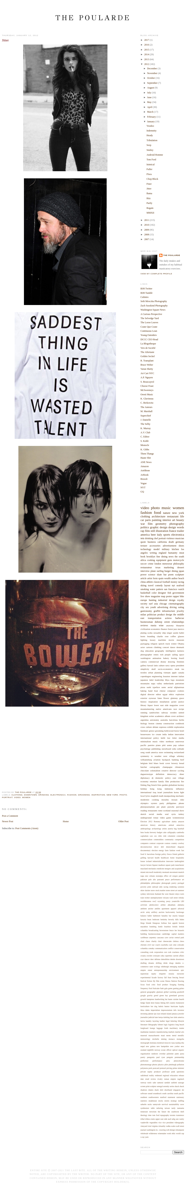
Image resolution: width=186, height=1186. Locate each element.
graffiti (157, 611)
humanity (172, 552)
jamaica (175, 1014)
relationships (178, 622)
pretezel (163, 1068)
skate (159, 574)
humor (167, 1006)
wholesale (144, 1133)
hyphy (181, 1006)
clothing (17, 795)
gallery (143, 665)
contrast (152, 843)
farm (166, 850)
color (154, 592)
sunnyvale (157, 1104)
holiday (143, 789)
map (163, 596)
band (150, 691)
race (175, 709)
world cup (180, 1133)
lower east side (161, 705)
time (149, 1115)
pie (158, 807)
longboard (144, 1028)
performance (157, 1061)
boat (156, 691)
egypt (164, 694)
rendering (173, 887)
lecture (149, 865)
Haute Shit (145, 457)
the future (162, 1112)
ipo (155, 1014)
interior (166, 520)
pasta (182, 1054)
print (149, 887)
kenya (160, 1017)
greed (156, 995)
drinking (43, 795)
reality (151, 1075)
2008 (147, 234)
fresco (169, 854)
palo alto (152, 879)
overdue (162, 1054)
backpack (166, 759)
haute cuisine (173, 999)
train (142, 898)
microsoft (149, 872)
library (143, 705)
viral (149, 1126)
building (143, 934)
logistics (171, 1024)
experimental (145, 977)
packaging (144, 643)
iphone (151, 1014)
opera (172, 665)
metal (174, 1035)
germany (180, 542)
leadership (159, 680)
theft (182, 1112)
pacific (143, 745)
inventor (180, 1010)
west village (169, 756)
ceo (155, 836)
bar (165, 574)
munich (181, 872)
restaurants (152, 810)
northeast (170, 741)
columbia (144, 948)
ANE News (146, 462)
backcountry (170, 912)
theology (143, 1115)
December (152, 68)
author (174, 578)
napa (142, 876)
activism (143, 905)
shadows (143, 1090)
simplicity (144, 669)
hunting (152, 600)
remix (156, 654)
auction (161, 912)
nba (182, 1043)
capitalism (144, 836)
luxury (153, 640)
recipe (181, 709)
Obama (181, 643)
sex (147, 607)
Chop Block (152, 179)
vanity (181, 1119)
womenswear (178, 817)
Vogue (143, 483)
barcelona (173, 720)
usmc (163, 687)
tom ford (155, 1115)
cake (164, 832)
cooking (151, 560)
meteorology (145, 1039)
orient (167, 622)
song (142, 752)
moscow (167, 1043)
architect (180, 716)
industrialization (159, 861)
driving (173, 607)
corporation (158, 952)
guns (169, 560)
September (152, 83)
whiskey (180, 756)
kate (156, 1017)
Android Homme (155, 154)
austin (175, 633)
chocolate (144, 770)
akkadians (172, 905)
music (166, 508)
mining (164, 1039)
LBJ (182, 901)
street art (174, 890)
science (151, 574)
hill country (170, 1003)
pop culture (178, 745)
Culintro (144, 297)
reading (143, 810)
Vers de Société (147, 348)
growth (143, 999)
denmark (180, 647)
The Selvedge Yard (149, 318)
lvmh (166, 1028)
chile (160, 836)
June (149, 97)
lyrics (147, 796)
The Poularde (93, 17)
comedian (180, 836)
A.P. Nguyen (146, 377)
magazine (155, 596)
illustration (162, 530)
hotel (182, 731)
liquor (150, 705)
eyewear (152, 698)
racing (181, 582)
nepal (142, 1046)
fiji (154, 981)
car (142, 520)
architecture (158, 516)
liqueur (155, 865)
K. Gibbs (144, 449)
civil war (151, 945)
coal (170, 945)
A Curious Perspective (151, 314)
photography (176, 523)
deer (152, 959)
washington (145, 658)
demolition (165, 959)
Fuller (149, 169)
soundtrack (157, 1093)
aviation (157, 759)
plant (163, 807)
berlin (181, 720)
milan (143, 614)
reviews (144, 625)
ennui (150, 970)
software (143, 1093)
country (174, 843)
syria (173, 814)
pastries (151, 745)
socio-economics (165, 669)
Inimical (151, 164)
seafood (180, 585)
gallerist (181, 854)
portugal (180, 883)
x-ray (142, 1137)
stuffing (181, 1101)
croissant (156, 956)
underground (146, 817)
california (162, 542)
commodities (158, 839)
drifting (158, 963)
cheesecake (167, 941)
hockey (181, 785)
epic (182, 970)
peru (168, 1061)
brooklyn (150, 556)
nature (166, 512)
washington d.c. (152, 1130)
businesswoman (154, 934)
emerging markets (177, 967)
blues (156, 763)
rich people (165, 654)
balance (143, 916)
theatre (172, 894)
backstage (180, 912)
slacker (147, 890)
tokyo (177, 894)
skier (142, 890)
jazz (175, 629)
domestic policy (163, 778)
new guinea (150, 1046)
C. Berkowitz (146, 402)
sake (154, 1082)
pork (150, 1068)
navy (167, 665)
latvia (142, 1021)
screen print (145, 1086)
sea (142, 538)
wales (173, 1126)
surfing (160, 571)
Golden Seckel (147, 356)
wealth (167, 578)
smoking (144, 589)
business (152, 542)
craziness (175, 952)
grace (181, 698)
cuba (162, 956)
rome (160, 810)
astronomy (154, 720)
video (17, 797)
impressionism (166, 1010)
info (175, 1010)
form (155, 578)
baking (143, 691)
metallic (181, 1035)
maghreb (154, 796)
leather (162, 1021)
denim (172, 959)
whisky (181, 898)
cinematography (176, 603)
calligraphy (171, 832)
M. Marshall (146, 411)
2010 (147, 224)
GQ (142, 491)
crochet (149, 956)
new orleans (150, 876)
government (178, 592)
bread (181, 763)
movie (171, 640)
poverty (143, 887)
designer (162, 592)
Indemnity (152, 130)
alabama (180, 905)
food (157, 512)
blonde (148, 923)
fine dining (161, 556)
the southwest (173, 1112)
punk (173, 1072)
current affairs (178, 956)
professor (166, 1072)
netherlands (169, 683)
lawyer (143, 865)
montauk (165, 872)
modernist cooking (149, 799)
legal (168, 1021)
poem (171, 574)
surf (151, 603)
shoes (181, 545)
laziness (180, 651)
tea (182, 669)
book (142, 556)
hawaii (150, 665)
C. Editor (144, 436)
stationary (180, 1097)
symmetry (144, 756)
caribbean (144, 937)
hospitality (180, 858)
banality (164, 916)
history (143, 701)
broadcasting (153, 930)
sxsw (182, 1104)
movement (174, 872)
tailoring (159, 1108)
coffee (173, 636)
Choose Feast (147, 386)
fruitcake (156, 988)
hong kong (156, 789)
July (149, 92)
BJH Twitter (146, 288)
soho (174, 749)
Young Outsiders (148, 335)
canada (181, 672)
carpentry (152, 937)
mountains (145, 683)
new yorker (175, 1046)
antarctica (180, 825)
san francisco (170, 589)
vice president (168, 1122)
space (181, 654)
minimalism (145, 741)
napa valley (156, 683)
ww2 (154, 901)
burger (167, 571)
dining (175, 571)
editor (158, 694)
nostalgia (159, 876)
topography (164, 1115)
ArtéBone (145, 470)
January (151, 121)
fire (182, 781)
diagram (181, 847)
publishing (155, 749)
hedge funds (145, 1003)
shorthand (168, 1090)
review (153, 1079)
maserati (143, 1035)
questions (180, 1072)
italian (181, 676)
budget (159, 832)
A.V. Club (145, 432)
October (151, 78)
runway (143, 1082)
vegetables (153, 1122)
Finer (149, 183)
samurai (160, 1082)
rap (142, 530)
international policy (149, 738)
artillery (154, 912)
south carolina (167, 1093)
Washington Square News (152, 309)
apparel (173, 909)
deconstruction (146, 847)
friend (175, 854)
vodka (168, 1126)
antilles (157, 909)
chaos (148, 941)
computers (144, 843)
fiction (149, 981)
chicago (163, 603)
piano (158, 745)
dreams (151, 963)
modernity (158, 872)
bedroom (156, 919)
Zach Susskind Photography (154, 305)
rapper (176, 596)
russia (153, 625)
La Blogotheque (148, 343)
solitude (180, 749)
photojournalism (147, 807)
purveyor (180, 807)
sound (150, 1093)
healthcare (165, 858)
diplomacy (145, 778)
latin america (179, 1017)
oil (170, 876)
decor (156, 847)
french (154, 785)
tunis (153, 1119)
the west (165, 894)
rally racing (163, 887)
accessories (155, 545)
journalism (168, 792)
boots (142, 636)
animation (157, 658)
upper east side (161, 1119)
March (150, 111)
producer (157, 1072)
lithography (152, 1024)
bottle (160, 927)
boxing (174, 658)
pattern (159, 589)
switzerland (179, 752)
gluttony (174, 698)
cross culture (146, 727)
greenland (173, 995)
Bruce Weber (146, 364)
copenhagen (145, 676)
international (146, 792)
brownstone (164, 930)
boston (151, 723)
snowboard (166, 749)
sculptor (153, 1086)
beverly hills (173, 919)
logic (166, 1024)
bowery (174, 763)
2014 (147, 54)
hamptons (150, 999)
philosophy (178, 563)
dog (142, 651)
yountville (176, 901)
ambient (143, 909)
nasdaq (178, 1043)
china (143, 582)
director (151, 694)
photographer (146, 654)
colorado (180, 945)
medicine (160, 869)
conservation (179, 948)
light (182, 792)
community (169, 839)
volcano (166, 898)
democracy (172, 774)
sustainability (174, 1104)
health (157, 858)
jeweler (181, 1014)
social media (155, 814)
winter (174, 643)
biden (182, 919)
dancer (147, 959)
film (150, 523)
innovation (179, 734)
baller (149, 916)
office (166, 876)
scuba (149, 633)
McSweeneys (146, 390)
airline (163, 905)
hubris (160, 1006)
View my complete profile (156, 274)
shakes (150, 1090)
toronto (172, 1115)
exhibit (170, 727)
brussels (181, 930)
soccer (143, 563)
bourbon (167, 927)
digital (143, 694)
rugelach (180, 1079)
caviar (171, 937)
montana (153, 1043)
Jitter (149, 188)
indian (170, 734)
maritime (162, 640)
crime (150, 563)
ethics (171, 694)
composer (171, 691)
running (143, 712)
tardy (174, 1108)
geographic (151, 992)
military (166, 549)
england (162, 552)
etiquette (162, 974)
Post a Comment (10, 815)
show (181, 810)
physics (161, 1064)
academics (159, 716)
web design (170, 1130)
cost (165, 952)
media (181, 738)
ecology (157, 967)
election (155, 850)
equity (153, 974)
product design (164, 614)
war (142, 523)
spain (160, 578)
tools (182, 894)
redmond (158, 1075)
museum (180, 640)
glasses (181, 636)
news (171, 556)
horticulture (145, 1006)
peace (167, 879)
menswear (167, 563)
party (162, 803)
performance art (177, 879)
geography (159, 651)
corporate (160, 843)
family (161, 781)
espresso (162, 727)
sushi (149, 687)
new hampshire (163, 1046)
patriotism (179, 683)
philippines (171, 803)
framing (181, 985)
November (152, 73)
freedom (180, 661)
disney (163, 661)
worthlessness (145, 901)
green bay (163, 995)
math (161, 796)
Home (66, 821)
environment (174, 970)
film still (150, 530)
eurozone (180, 974)
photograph (165, 883)
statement (171, 1097)
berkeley (163, 919)
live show (145, 596)
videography (179, 1122)
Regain (150, 208)
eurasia (171, 974)
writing (153, 552)
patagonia (151, 1057)
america (145, 534)
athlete (149, 582)
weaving (162, 1130)
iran (158, 1014)
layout (167, 585)
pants (177, 1054)
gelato (181, 988)
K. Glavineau (146, 398)
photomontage (146, 1064)
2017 (147, 40)
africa (143, 560)
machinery (174, 1028)
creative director (168, 770)
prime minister (178, 1068)
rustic (149, 1082)
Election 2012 (146, 821)
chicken (143, 945)
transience (180, 1115)
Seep (149, 145)
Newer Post (7, 821)
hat (166, 999)
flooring (181, 981)
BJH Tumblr (146, 293)
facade (154, 977)
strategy (174, 1101)
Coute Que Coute (148, 326)
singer (169, 633)
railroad (155, 887)
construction (168, 723)
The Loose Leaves (149, 322)
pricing (169, 1068)
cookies (180, 691)
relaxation (174, 1075)
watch (181, 589)
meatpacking (169, 796)
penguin (170, 1057)
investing (144, 1014)
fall (165, 977)
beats (149, 919)
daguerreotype (146, 774)
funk (162, 988)
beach (181, 578)
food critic (150, 985)
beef (182, 759)
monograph (144, 1043)
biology (143, 723)
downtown (30, 795)
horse (176, 731)
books (147, 832)
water (152, 589)
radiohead (144, 1075)
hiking (162, 1003)
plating (143, 633)
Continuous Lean (148, 331)
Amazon (144, 466)
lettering (173, 1021)
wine (161, 625)
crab (169, 952)
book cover (165, 763)
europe (143, 600)
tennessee (144, 1112)
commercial (154, 661)
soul (167, 814)
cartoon (149, 647)
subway (164, 712)
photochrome (179, 1061)
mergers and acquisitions (174, 869)
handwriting (159, 999)
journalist (144, 1017)
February (152, 116)
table (153, 1108)
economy (144, 781)
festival (143, 981)
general (143, 992)
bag (175, 829)
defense (157, 959)
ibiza (142, 1010)
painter (181, 876)
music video (158, 741)
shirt (161, 1090)
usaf (169, 1119)
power (143, 574)
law (168, 738)
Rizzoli (143, 479)
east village (178, 778)
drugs (171, 963)
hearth (181, 999)
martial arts (179, 1032)
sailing (175, 654)
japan (181, 571)
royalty (180, 600)
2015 (147, 49)
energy (161, 850)
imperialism (155, 1010)
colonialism (155, 770)
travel (151, 585)
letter (174, 738)
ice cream (156, 734)
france (172, 530)
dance (172, 647)
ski (183, 1090)
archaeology (156, 829)
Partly (149, 203)
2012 (147, 64)
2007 (147, 239)
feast (169, 977)
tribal (142, 1119)
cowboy (181, 843)
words (180, 527)
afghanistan (179, 687)
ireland (163, 1014)
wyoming (161, 901)
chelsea (176, 941)
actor (142, 647)
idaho (147, 1010)
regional (166, 1075)
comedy (159, 585)
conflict (171, 948)
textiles (143, 672)
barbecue (179, 618)
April (150, 107)
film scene (160, 981)
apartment (165, 909)
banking (175, 759)
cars (151, 836)
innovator (170, 861)
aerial (170, 687)
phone (181, 803)
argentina (144, 720)
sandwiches (154, 712)
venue (155, 817)
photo (123, 795)
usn (177, 1119)
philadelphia (145, 883)
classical (158, 582)
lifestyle (181, 1021)
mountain (180, 680)
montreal (160, 1043)
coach (157, 945)
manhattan (144, 1032)
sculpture (179, 574)
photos (154, 1064)
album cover (170, 716)
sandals (167, 1082)
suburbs (143, 1104)
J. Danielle (145, 419)
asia (156, 603)
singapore (177, 1090)
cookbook (180, 723)
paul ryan (160, 1057)
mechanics (152, 869)
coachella (164, 945)
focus (142, 985)
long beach (179, 1024)
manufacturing (162, 1032)
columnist (171, 836)
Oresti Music (146, 394)
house (142, 861)
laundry (149, 1021)
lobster (160, 1024)
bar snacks (173, 916)
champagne (167, 767)
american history (148, 825)
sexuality (157, 633)
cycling (181, 770)
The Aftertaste (147, 352)
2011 (147, 220)
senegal (160, 1086)
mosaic (175, 799)
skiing (143, 585)
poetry (174, 883)
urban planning (155, 672)
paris (148, 520)
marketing (169, 567)
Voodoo (150, 125)
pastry (142, 1057)
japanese (144, 680)
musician (179, 538)
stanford (163, 1097)
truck (167, 643)
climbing (157, 647)
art (173, 520)
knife (163, 738)
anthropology (145, 829)
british (174, 927)
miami (142, 872)
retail (147, 1079)
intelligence (171, 651)
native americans (164, 709)
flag (149, 785)
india (164, 734)
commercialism (146, 839)
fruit (150, 988)
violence (170, 538)
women (26, 797)
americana (162, 825)
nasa (173, 1043)
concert (166, 647)
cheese (162, 691)
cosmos (167, 843)
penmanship (179, 1057)
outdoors (154, 1054)
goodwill (180, 992)
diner (181, 774)
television (150, 894)
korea (176, 792)
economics (155, 629)
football (166, 582)
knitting (167, 1017)
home (172, 858)
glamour (160, 992)
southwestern (153, 1097)
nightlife (150, 1050)
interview (145, 571)
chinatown (179, 767)
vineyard (143, 1126)
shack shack (179, 1086)
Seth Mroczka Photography (153, 301)
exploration (179, 727)
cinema (159, 723)
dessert (180, 567)
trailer (180, 530)
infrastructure (168, 611)
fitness (168, 981)
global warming (170, 992)
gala (165, 988)
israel (159, 792)
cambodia (180, 832)
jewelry (180, 611)
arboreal (181, 909)
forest (170, 629)
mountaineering (147, 709)
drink (165, 963)
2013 (147, 59)
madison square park (166, 865)
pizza (142, 687)
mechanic (180, 796)
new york (112, 795)
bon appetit (172, 923)
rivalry (160, 1079)
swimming (168, 752)
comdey (151, 948)
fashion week (175, 850)
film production (172, 781)
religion (154, 643)
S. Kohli (144, 441)
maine (181, 1028)
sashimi (174, 1082)
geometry (161, 523)
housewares (145, 734)
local (142, 796)
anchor (150, 909)
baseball (181, 829)
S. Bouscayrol (147, 381)
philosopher (155, 883)
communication (161, 948)
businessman (146, 622)
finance (164, 629)
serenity (166, 1086)
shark (157, 1090)
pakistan (143, 879)
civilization (145, 629)
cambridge (166, 934)
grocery (181, 995)
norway (157, 1050)
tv (152, 756)
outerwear (179, 741)
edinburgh (165, 967)
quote (143, 542)
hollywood (169, 731)
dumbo (178, 963)
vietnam (166, 672)
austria (170, 829)
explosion (180, 694)
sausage (181, 1082)
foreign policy (160, 854)
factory (160, 977)
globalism (173, 785)
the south (179, 556)
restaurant (172, 516)
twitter (147, 898)
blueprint (180, 625)
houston (166, 676)
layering (155, 1021)
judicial (151, 1017)
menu (168, 1035)
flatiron (174, 981)
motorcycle (178, 560)
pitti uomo (167, 745)
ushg (173, 1119)
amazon (181, 821)
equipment (161, 560)
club (164, 836)
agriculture (166, 821)
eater (151, 967)
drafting (143, 963)
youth (153, 607)
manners (152, 1032)
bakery (166, 658)
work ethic (171, 1133)
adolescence (153, 905)
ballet (181, 633)
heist (152, 1003)
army (148, 912)
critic (182, 952)
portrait (7, 797)
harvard (151, 858)
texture (143, 545)
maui (163, 1035)
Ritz (149, 198)
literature (143, 1024)
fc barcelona (150, 854)
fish (169, 592)
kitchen (175, 549)
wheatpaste (180, 1130)
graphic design (158, 527)
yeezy (168, 901)
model (157, 549)
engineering (157, 676)
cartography (155, 767)
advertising (162, 607)
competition (179, 839)
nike (182, 799)
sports (166, 534)
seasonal (175, 810)
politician (151, 614)
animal (171, 825)
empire (143, 970)
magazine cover (177, 705)
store (161, 752)
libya (167, 680)
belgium (144, 763)
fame (160, 698)
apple (174, 672)
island (169, 1014)
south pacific (179, 1093)
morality (165, 799)
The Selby (145, 424)
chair (142, 941)
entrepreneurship (160, 970)
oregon (175, 876)
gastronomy (146, 611)
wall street (174, 898)
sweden (173, 712)
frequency (144, 988)
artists (164, 829)
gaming (176, 988)
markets (171, 1032)
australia (164, 720)
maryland (144, 869)
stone (168, 890)
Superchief (145, 415)
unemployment (156, 898)
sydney (143, 894)
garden (165, 785)
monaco (172, 1039)
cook (151, 952)
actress (168, 618)
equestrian (144, 974)
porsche (170, 807)
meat (181, 552)
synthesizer (144, 1108)
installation (164, 701)
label (151, 680)
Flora (149, 174)
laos (171, 1017)
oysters (154, 803)
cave (166, 937)
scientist (181, 887)
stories (166, 1101)
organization (145, 1054)
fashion (72, 795)
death (171, 542)
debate (155, 727)
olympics (144, 803)
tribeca (148, 1119)
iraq (154, 792)
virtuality (161, 1126)
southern (143, 1097)
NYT (142, 487)
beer (153, 534)
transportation (154, 618)
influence (180, 789)
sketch (143, 814)
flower (166, 698)
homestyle (180, 1003)
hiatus (157, 1003)
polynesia (144, 1068)
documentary (145, 850)
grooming (84, 795)
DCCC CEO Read (149, 339)
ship (164, 633)
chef (156, 538)
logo (173, 680)
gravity (150, 995)
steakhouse (152, 1101)
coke (174, 945)
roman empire (170, 1079)
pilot (166, 1064)
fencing (175, 977)
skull (153, 669)
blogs (142, 923)
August (151, 87)
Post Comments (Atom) (26, 828)
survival (165, 1104)
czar (142, 959)
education (149, 651)
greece (152, 731)
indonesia (169, 789)
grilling (143, 858)
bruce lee (173, 930)
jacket (173, 701)
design (172, 527)
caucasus (160, 937)
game (170, 988)
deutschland (170, 847)
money (174, 582)
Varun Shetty (146, 369)
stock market (160, 890)
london (158, 563)
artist (149, 578)
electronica (58, 795)
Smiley (150, 150)
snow (153, 890)
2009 (147, 229)
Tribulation (152, 140)
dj (153, 778)
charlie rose (162, 636)
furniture (144, 731)
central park (179, 937)
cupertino (168, 956)
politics (144, 527)
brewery (153, 832)
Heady (150, 135)
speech (161, 643)
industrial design (166, 600)
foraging (173, 985)
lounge (152, 1028)
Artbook (144, 474)
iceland (149, 861)
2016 (147, 44)
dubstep (158, 622)
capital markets (177, 934)
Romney (157, 821)
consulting (144, 952)
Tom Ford (151, 159)
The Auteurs (146, 407)
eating (181, 607)
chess (182, 941)
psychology (145, 749)
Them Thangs (147, 453)
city (142, 607)
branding (151, 636)
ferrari (181, 977)
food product (162, 985)
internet (174, 676)
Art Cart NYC (147, 373)
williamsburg (146, 759)
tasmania (180, 1108)
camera (143, 661)
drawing (171, 661)
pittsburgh (172, 1064)
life (182, 516)
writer (151, 716)
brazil (181, 658)
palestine (170, 1054)
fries (159, 785)
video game (165, 817)
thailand (158, 894)
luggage (160, 1028)
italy (159, 534)
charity (154, 941)
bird (151, 763)
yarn (146, 1137)
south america (151, 752)
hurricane (174, 1006)
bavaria (143, 919)
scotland (167, 810)
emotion (153, 781)
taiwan (167, 1108)
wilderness (153, 1133)
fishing (143, 785)
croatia (143, 956)
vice (159, 1122)
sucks (149, 1104)
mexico (181, 629)
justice (181, 701)
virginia (155, 1126)
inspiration (98, 795)
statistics (143, 1101)
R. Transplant (147, 360)
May (149, 102)
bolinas (164, 923)
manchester (179, 865)
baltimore (156, 916)
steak (177, 669)
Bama (149, 193)
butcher (143, 767)
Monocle (144, 445)
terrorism (153, 1112)
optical (174, 1050)
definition (160, 774)
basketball (145, 592)
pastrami (160, 879)
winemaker (162, 1133)
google (143, 995)
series (172, 1086)
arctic (142, 912)
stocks (160, 1101)
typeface (156, 687)
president (180, 665)
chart (160, 941)
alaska (174, 821)
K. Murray (145, 428)
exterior (143, 698)
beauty (180, 520)
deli (162, 847)
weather (158, 756)
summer (181, 890)
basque (181, 916)
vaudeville (144, 1122)
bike (182, 596)
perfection (144, 1061)
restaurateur (146, 567)
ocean (163, 1050)
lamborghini (179, 861)
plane (153, 571)
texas (158, 567)
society (143, 603)
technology (145, 549)
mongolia (180, 1039)
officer (169, 1050)
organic (181, 1050)
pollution (180, 1064)
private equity (146, 1072)
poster (169, 596)
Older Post (123, 821)
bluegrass (156, 923)
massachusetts (154, 1035)
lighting (143, 640)
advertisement (170, 545)
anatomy (170, 625)
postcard (156, 1068)
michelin (155, 1039)
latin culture (159, 665)
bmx (142, 832)
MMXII (150, 212)
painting (156, 520)
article (143, 578)
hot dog (154, 1006)
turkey (181, 814)
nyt (173, 585)
